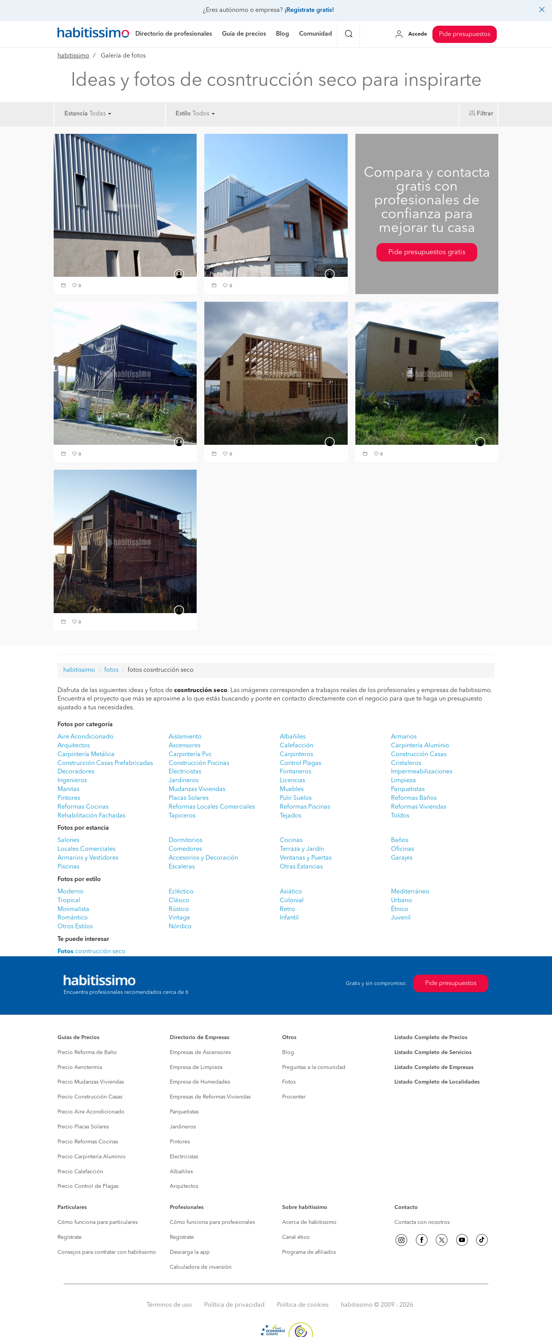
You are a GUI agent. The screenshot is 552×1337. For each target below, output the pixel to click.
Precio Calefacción (80, 1171)
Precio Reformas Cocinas (88, 1142)
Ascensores (184, 746)
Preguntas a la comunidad (313, 1067)
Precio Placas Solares (83, 1127)
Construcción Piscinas (199, 763)
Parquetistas (408, 789)
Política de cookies (303, 1305)
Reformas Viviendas (418, 807)
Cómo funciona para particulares (98, 1222)
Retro (287, 909)
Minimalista (73, 909)
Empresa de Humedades (200, 1082)
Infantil (289, 918)
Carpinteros (296, 755)
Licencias (292, 781)
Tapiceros (182, 816)
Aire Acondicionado (85, 737)
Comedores (185, 849)
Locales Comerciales (86, 849)
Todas (100, 114)
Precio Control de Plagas (88, 1186)
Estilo (183, 114)
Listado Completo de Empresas (433, 1067)
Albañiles (293, 737)
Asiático (291, 892)
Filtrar (485, 114)
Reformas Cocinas (83, 807)
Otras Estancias (301, 867)
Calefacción (296, 746)
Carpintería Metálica (86, 755)
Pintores (69, 798)
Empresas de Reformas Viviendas (210, 1097)
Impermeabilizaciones (421, 772)
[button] (64, 286)
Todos (203, 114)
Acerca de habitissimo (309, 1222)
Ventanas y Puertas (306, 858)
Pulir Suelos (296, 798)
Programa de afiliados (309, 1252)
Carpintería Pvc (190, 755)
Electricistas (185, 772)
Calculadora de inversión (201, 1267)
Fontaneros (295, 772)
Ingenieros (72, 781)
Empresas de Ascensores (200, 1052)
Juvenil (401, 918)
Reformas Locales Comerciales (212, 807)
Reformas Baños (414, 798)
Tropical (69, 901)
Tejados (290, 816)
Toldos (400, 816)
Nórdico (180, 927)
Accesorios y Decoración (203, 858)
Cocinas (291, 840)
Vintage (179, 918)
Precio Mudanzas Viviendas (91, 1082)
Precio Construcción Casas (90, 1097)
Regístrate (70, 1237)
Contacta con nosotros (422, 1222)
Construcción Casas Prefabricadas (105, 763)
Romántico (73, 918)
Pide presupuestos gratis (426, 252)
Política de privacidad (234, 1305)
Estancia (76, 114)
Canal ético (296, 1237)
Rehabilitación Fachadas (91, 816)
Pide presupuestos (464, 34)
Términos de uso (169, 1305)
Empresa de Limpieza (196, 1067)
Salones (68, 840)
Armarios (404, 737)
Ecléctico (181, 892)
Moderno (71, 892)
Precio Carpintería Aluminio (92, 1156)
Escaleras (182, 867)
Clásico (179, 901)
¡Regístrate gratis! (309, 10)
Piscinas (68, 867)
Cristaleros (406, 763)
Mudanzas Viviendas (197, 789)
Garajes (401, 858)
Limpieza (403, 781)
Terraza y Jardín (302, 849)
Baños (399, 840)
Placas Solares (189, 798)
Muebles (292, 789)
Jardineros (184, 781)
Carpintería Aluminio (420, 746)
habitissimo (73, 56)
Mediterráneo (410, 892)
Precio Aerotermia (80, 1067)
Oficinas (402, 849)
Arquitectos (74, 746)
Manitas (68, 789)
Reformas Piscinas (305, 807)
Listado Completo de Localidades (437, 1082)
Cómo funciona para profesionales (212, 1222)
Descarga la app (190, 1252)
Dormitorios (185, 840)
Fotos (289, 1082)
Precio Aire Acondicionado (91, 1112)
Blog (288, 1052)
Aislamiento (185, 737)
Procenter (294, 1097)
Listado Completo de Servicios (433, 1052)
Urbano (401, 901)
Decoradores (76, 772)
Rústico (179, 909)
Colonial (292, 901)
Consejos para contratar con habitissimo (107, 1252)
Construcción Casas (419, 755)
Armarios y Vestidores (88, 858)
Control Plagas (300, 763)
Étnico (399, 909)
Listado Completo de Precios (430, 1037)
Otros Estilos (75, 927)
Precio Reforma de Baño (87, 1052)
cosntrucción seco (91, 952)
